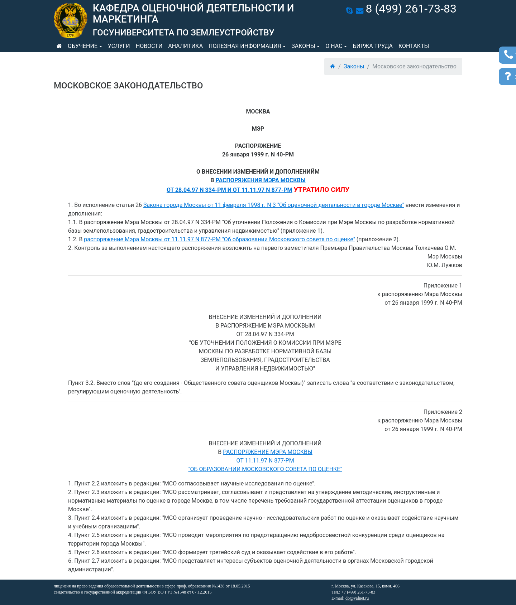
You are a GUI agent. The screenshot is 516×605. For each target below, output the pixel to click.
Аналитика (185, 46)
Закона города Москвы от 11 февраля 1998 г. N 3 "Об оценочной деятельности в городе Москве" (273, 205)
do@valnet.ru (357, 598)
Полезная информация (245, 46)
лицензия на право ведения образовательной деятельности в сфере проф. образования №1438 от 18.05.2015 (152, 586)
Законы (303, 46)
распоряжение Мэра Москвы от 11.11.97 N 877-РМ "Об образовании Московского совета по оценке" (219, 239)
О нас (333, 46)
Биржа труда (373, 46)
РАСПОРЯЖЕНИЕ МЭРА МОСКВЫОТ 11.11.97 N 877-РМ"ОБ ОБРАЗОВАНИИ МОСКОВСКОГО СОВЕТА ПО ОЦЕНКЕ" (265, 461)
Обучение (82, 46)
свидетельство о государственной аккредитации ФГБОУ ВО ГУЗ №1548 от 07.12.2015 (132, 592)
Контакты (413, 46)
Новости (149, 46)
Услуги (119, 46)
